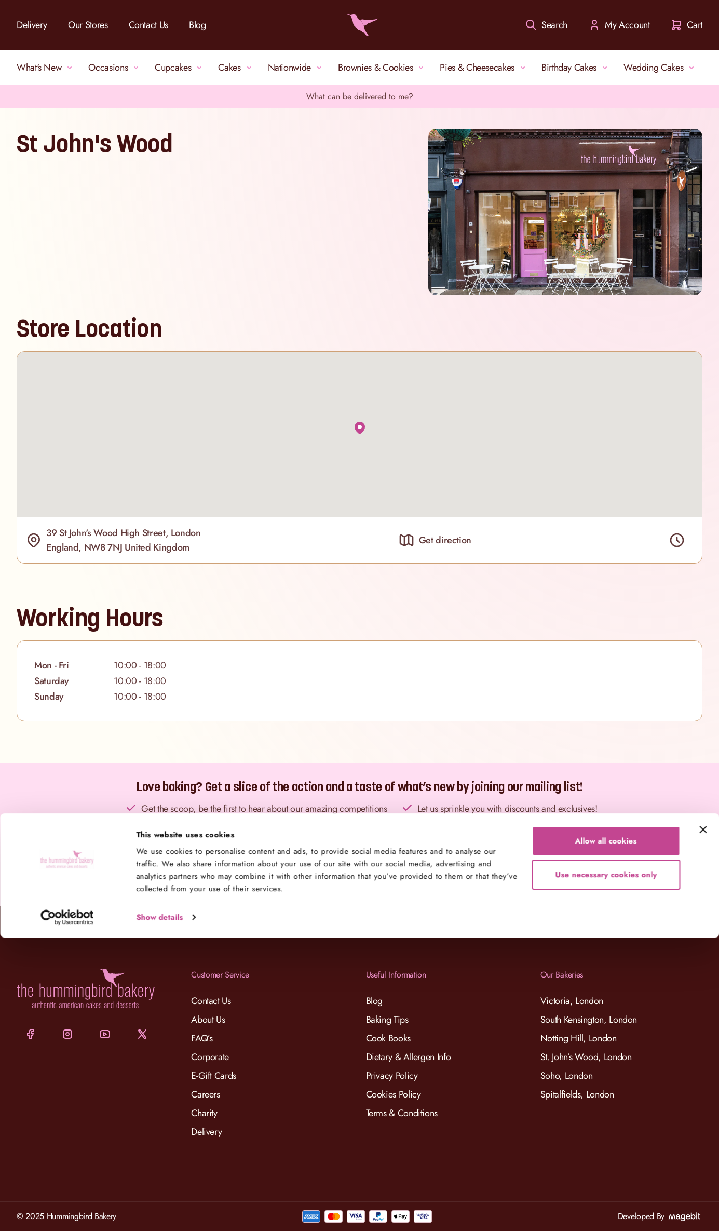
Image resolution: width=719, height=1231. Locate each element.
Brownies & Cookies (383, 67)
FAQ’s (201, 1038)
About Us (208, 1019)
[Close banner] (703, 1123)
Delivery (32, 25)
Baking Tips (387, 1019)
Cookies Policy (393, 1094)
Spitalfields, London (577, 1094)
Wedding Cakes (660, 67)
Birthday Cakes (576, 67)
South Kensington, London (588, 1019)
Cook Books (388, 1038)
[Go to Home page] (360, 24)
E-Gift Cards (213, 1075)
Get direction (434, 540)
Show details (159, 1210)
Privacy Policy (392, 1075)
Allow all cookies (606, 1134)
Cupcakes (180, 67)
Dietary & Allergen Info (408, 1057)
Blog (197, 25)
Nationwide (296, 67)
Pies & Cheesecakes (484, 67)
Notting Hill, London (578, 1038)
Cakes (236, 67)
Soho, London (566, 1075)
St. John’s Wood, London (586, 1057)
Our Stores (87, 25)
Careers (205, 1094)
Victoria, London (571, 1001)
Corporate (210, 1057)
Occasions (115, 67)
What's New (46, 67)
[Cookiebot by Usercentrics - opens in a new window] (67, 1211)
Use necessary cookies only (606, 1168)
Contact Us (148, 25)
